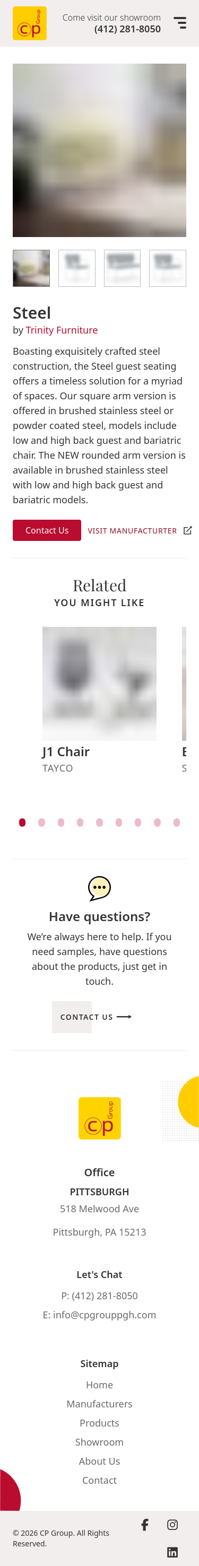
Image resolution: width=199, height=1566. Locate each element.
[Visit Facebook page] (145, 1524)
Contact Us (46, 530)
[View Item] (31, 268)
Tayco (58, 768)
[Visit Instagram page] (172, 1524)
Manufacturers (99, 1403)
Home (99, 1384)
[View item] (22, 822)
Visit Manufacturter (132, 531)
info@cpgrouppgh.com (104, 1314)
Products (99, 1422)
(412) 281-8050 (127, 28)
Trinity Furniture (62, 329)
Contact (99, 1480)
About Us (99, 1461)
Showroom (99, 1442)
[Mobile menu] (180, 23)
